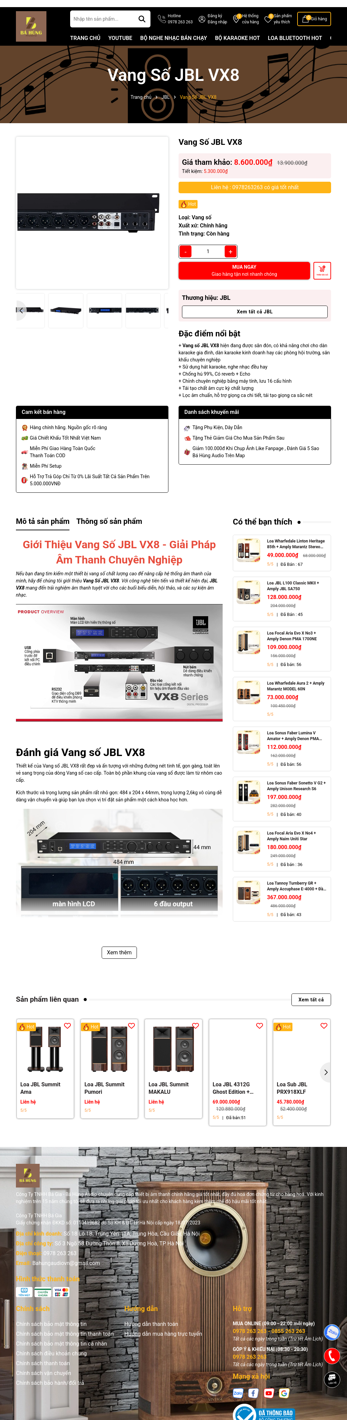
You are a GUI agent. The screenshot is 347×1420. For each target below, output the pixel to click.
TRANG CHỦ (85, 49)
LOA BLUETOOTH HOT (295, 49)
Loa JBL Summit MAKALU (168, 1099)
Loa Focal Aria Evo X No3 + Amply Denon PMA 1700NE (292, 647)
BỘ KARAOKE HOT (237, 49)
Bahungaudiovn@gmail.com (66, 1274)
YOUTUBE (120, 49)
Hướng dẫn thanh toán (151, 1335)
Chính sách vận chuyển (43, 1384)
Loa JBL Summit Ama (40, 1099)
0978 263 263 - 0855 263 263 (269, 1342)
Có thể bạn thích (262, 533)
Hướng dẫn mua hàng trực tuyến (163, 1344)
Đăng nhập (217, 32)
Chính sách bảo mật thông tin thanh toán (65, 1344)
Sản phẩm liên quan (47, 1010)
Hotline (180, 30)
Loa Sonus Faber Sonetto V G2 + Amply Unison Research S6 (296, 797)
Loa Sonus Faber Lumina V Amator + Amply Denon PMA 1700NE (293, 747)
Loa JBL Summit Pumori (104, 1099)
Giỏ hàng (319, 29)
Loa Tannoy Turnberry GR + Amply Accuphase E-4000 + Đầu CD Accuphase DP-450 (296, 897)
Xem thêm (119, 963)
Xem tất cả (311, 1010)
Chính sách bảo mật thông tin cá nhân (61, 1354)
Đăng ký (215, 26)
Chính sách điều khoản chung (51, 1364)
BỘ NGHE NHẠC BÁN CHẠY (173, 49)
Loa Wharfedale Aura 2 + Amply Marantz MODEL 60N (295, 697)
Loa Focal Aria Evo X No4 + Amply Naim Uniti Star (291, 847)
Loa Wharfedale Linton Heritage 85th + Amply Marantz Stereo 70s (296, 555)
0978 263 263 (60, 1264)
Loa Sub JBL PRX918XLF (292, 1099)
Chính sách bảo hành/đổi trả (50, 1394)
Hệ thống (250, 30)
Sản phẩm (283, 30)
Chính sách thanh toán (43, 1374)
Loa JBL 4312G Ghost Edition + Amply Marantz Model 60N (231, 1099)
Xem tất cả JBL (255, 322)
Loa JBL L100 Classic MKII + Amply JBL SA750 (293, 597)
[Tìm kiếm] (142, 29)
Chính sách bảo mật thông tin (51, 1335)
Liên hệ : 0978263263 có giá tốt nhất (255, 198)
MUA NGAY (244, 281)
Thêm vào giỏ (322, 286)
